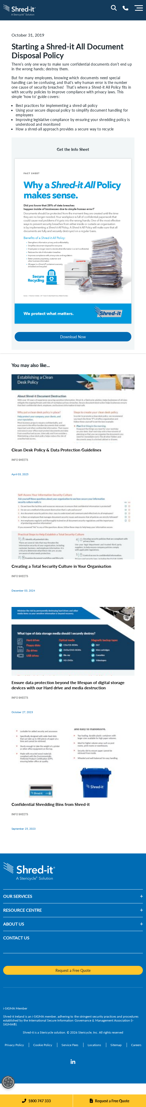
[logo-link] (19, 10)
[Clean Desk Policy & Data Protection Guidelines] (73, 430)
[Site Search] (114, 8)
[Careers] (136, 1045)
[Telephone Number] (125, 8)
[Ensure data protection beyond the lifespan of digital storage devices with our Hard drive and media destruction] (73, 665)
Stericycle (46, 1032)
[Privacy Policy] (15, 1045)
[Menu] (138, 7)
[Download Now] (73, 240)
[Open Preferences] (8, 1082)
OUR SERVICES (17, 896)
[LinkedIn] (73, 1062)
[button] (87, 896)
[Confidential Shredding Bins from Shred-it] (73, 785)
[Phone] (36, 1101)
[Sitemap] (116, 1045)
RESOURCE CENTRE (22, 910)
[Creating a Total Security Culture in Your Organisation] (73, 547)
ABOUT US (13, 924)
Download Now (73, 336)
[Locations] (95, 1045)
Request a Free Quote (112, 1100)
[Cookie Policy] (43, 1045)
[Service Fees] (70, 1045)
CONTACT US (16, 938)
